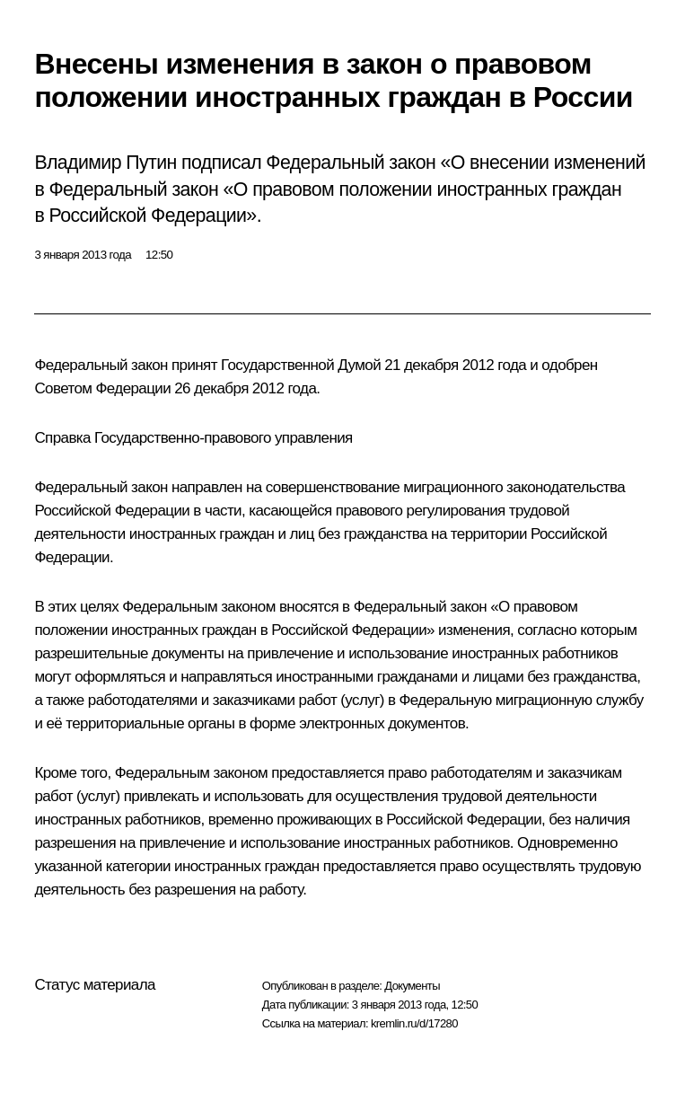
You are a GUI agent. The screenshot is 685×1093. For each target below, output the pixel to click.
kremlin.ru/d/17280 (414, 1023)
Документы (412, 985)
